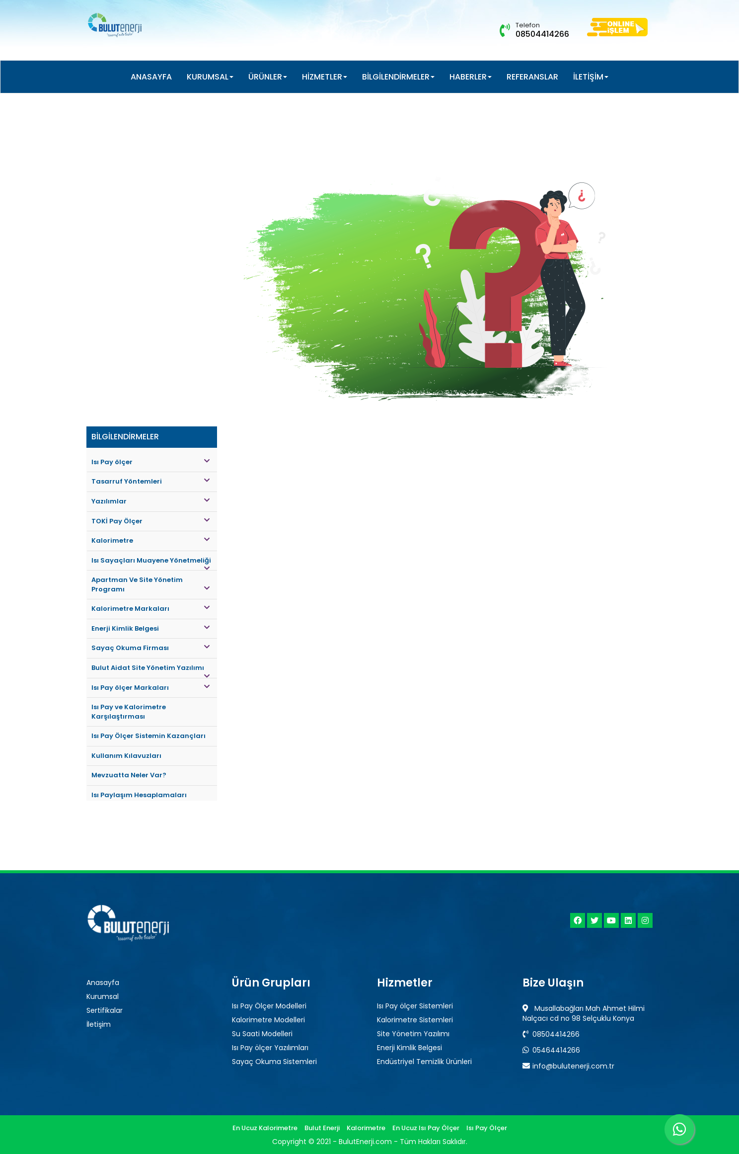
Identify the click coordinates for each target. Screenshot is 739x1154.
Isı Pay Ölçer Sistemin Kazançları (148, 736)
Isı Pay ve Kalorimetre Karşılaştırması (128, 711)
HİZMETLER (324, 76)
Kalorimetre (150, 540)
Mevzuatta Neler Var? (128, 775)
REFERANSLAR (532, 76)
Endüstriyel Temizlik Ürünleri (424, 1062)
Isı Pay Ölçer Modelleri (269, 1006)
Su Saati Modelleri (262, 1034)
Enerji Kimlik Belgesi (150, 628)
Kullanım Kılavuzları (126, 755)
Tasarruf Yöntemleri (150, 481)
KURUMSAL (210, 76)
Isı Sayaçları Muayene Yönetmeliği (151, 563)
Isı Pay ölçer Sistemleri (415, 1006)
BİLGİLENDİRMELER (398, 76)
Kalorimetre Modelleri (268, 1020)
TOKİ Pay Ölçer (150, 521)
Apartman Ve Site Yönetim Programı (150, 584)
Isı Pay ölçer (150, 462)
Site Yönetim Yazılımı (413, 1034)
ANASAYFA (151, 76)
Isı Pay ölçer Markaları (150, 687)
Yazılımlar (150, 501)
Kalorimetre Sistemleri (415, 1020)
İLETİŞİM (590, 76)
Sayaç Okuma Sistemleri (274, 1062)
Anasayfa (102, 983)
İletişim (98, 1024)
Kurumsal (102, 996)
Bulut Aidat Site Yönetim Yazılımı (150, 670)
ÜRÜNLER (267, 76)
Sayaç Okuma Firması (150, 648)
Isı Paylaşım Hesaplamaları (139, 795)
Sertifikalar (104, 1010)
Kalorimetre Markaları (150, 608)
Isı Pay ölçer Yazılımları (270, 1048)
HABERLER (470, 76)
